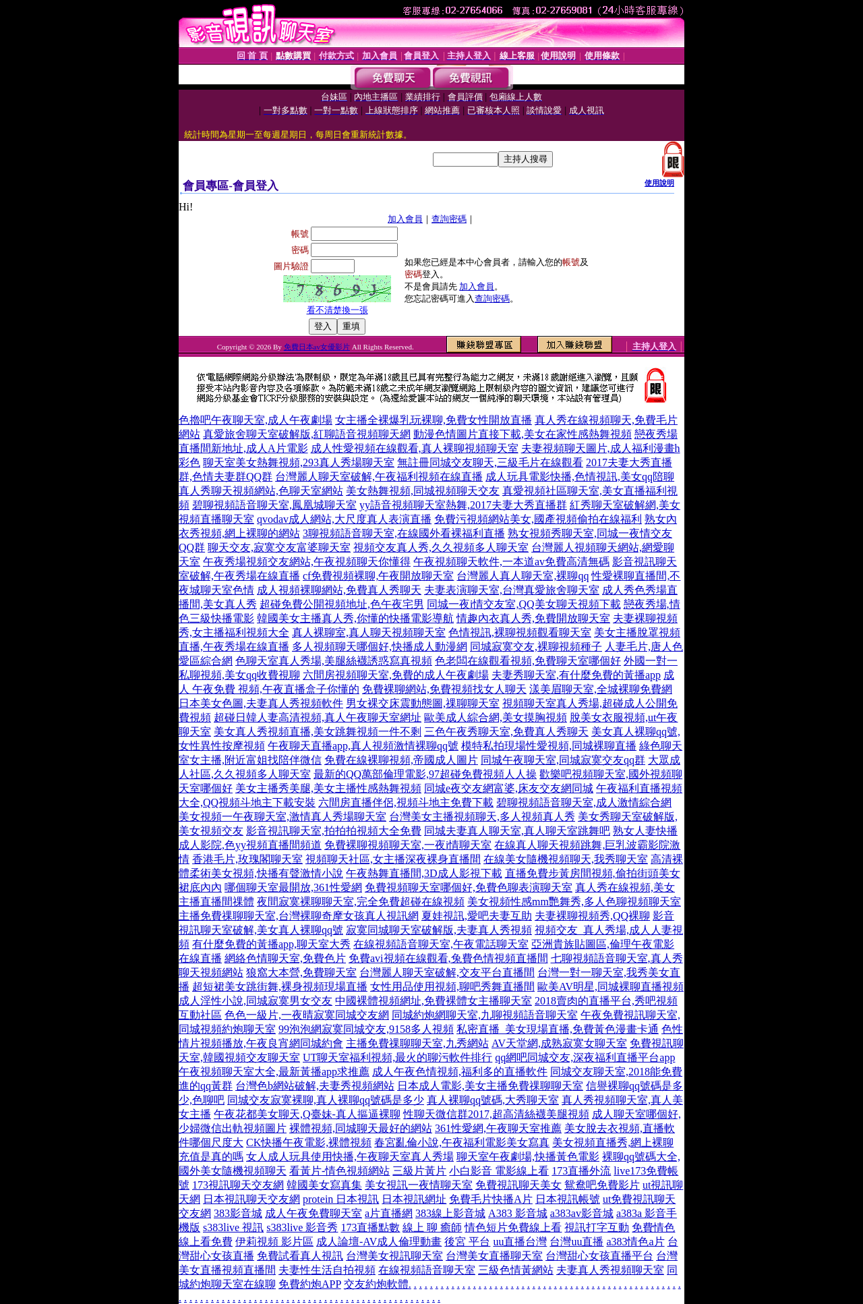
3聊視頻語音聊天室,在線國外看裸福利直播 (404, 533)
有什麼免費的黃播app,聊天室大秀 (271, 944)
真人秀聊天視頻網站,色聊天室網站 (261, 491)
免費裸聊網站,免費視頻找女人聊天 (444, 689)
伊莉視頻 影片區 (274, 1241)
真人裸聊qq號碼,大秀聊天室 (493, 1100)
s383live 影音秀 (302, 1227)
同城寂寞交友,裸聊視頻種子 (536, 646)
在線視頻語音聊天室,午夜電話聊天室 (441, 944)
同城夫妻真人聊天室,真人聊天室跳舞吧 (517, 831)
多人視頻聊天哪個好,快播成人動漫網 (379, 646)
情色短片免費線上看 (513, 1227)
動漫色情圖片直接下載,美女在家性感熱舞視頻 (522, 434)
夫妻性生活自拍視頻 (327, 1270)
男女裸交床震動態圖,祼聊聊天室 (423, 703)
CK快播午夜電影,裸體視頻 (308, 1142)
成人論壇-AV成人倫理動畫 (379, 1241)
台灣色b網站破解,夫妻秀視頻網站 (314, 1086)
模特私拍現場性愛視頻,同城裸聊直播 (548, 746)
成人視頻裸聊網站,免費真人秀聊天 (339, 590)
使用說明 (659, 183)
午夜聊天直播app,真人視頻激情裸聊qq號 (363, 746)
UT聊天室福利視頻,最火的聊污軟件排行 (397, 1057)
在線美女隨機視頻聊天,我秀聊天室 (565, 859)
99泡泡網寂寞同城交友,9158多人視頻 (366, 1029)
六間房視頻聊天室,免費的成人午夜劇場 (396, 675)
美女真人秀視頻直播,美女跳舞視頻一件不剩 (317, 731)
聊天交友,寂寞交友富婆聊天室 (279, 547)
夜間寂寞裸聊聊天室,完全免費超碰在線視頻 (361, 901)
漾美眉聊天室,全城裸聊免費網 (600, 689)
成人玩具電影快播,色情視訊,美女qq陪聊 (579, 476)
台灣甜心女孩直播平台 (599, 1256)
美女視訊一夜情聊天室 (419, 1185)
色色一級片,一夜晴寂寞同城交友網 (307, 1015)
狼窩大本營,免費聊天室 (301, 972)
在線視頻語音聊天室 (426, 1270)
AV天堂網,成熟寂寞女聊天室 (559, 1043)
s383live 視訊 (233, 1227)
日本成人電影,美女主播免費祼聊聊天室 (490, 1086)
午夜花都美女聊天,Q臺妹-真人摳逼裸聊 (307, 1114)
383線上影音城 (450, 1213)
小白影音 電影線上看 (499, 1171)
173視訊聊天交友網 (238, 1185)
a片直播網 (389, 1213)
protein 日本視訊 (341, 1199)
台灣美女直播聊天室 (494, 1256)
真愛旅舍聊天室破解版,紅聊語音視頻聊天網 (307, 434)
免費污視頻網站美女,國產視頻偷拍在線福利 (538, 519)
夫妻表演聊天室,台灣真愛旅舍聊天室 (511, 590)
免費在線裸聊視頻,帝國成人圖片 (401, 760)
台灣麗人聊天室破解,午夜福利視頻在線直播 (379, 476)
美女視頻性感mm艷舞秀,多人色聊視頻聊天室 (574, 901)
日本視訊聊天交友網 (251, 1199)
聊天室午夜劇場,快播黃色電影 (527, 1156)
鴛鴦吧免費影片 (602, 1185)
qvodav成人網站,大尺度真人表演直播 (344, 519)
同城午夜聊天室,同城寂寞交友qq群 (563, 760)
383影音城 (238, 1213)
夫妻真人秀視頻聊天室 (610, 1270)
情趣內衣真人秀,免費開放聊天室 (533, 618)
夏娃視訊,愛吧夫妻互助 (476, 916)
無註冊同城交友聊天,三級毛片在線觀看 (490, 462)
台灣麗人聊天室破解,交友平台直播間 (447, 972)
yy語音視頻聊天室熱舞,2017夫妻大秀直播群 (463, 505)
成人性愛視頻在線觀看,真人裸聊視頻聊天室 (414, 448)
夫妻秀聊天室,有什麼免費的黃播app (576, 675)
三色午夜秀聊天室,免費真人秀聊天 (506, 731)
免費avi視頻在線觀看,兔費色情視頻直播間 (448, 958)
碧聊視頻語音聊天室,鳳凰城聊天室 (274, 505)
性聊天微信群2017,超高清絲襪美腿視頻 (496, 1114)
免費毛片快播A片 (491, 1199)
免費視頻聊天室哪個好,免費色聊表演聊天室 (468, 887)
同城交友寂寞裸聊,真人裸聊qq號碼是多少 (325, 1100)
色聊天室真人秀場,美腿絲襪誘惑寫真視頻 (333, 661)
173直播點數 (370, 1227)
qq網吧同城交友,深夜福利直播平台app (585, 1057)
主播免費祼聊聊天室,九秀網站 (417, 1043)
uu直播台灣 (520, 1241)
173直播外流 (581, 1171)
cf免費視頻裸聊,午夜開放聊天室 (378, 576)
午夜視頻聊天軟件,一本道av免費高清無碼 (511, 561)
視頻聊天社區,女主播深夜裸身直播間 (393, 859)
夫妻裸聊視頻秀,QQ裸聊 (592, 916)
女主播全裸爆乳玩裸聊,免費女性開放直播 (433, 420)
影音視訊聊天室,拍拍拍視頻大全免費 (333, 831)
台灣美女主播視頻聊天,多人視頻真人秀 (482, 816)
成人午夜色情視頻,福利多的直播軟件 (459, 1071)
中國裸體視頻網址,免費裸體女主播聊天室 (433, 1001)
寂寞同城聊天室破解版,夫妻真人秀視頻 (439, 930)
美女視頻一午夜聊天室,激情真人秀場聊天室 (282, 816)
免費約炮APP (309, 1284)
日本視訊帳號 (567, 1199)
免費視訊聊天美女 (518, 1185)
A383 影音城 (517, 1213)
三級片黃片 (419, 1171)
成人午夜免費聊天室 (313, 1213)
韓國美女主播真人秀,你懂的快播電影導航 (355, 618)
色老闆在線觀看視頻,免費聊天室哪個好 (528, 661)
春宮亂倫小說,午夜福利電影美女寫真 (461, 1142)
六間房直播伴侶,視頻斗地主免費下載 (406, 802)
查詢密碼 (449, 219)
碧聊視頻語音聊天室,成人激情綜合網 (584, 802)
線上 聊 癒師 (432, 1227)
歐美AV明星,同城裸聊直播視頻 (610, 986)
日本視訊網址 (414, 1199)
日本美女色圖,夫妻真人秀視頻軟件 (261, 703)
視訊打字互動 (596, 1227)
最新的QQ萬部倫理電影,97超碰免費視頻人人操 (425, 774)
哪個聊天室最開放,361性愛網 (293, 887)
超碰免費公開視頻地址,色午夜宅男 (342, 604)
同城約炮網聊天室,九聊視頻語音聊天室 (485, 1015)
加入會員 (405, 219)
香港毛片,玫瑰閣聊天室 (247, 859)
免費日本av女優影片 (317, 347)
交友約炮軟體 (376, 1284)
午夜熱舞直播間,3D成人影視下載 (424, 873)
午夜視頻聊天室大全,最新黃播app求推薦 (274, 1071)
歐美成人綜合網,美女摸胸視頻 (495, 717)
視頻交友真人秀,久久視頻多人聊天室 (441, 547)
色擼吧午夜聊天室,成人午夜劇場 (255, 420)
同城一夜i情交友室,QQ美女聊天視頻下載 (524, 604)
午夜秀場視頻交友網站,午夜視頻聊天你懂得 (307, 561)
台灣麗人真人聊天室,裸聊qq (522, 576)
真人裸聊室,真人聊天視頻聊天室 (369, 632)
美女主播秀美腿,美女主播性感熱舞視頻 (328, 788)
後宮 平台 (467, 1241)
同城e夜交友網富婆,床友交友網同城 (508, 788)
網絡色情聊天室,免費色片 (285, 958)
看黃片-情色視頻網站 (339, 1171)
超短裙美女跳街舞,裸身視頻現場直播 (279, 986)
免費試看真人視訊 (300, 1256)
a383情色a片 (635, 1241)
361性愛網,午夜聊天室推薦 (498, 1128)
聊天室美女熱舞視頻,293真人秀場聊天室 (298, 462)
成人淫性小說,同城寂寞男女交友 (255, 1001)
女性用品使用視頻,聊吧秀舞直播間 (452, 986)
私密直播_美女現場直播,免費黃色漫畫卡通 (557, 1029)
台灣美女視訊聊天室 (394, 1256)
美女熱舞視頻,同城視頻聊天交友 (423, 491)
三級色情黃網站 (516, 1270)
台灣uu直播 (576, 1241)
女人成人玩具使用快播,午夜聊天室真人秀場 (350, 1156)
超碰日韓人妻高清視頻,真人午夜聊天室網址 (317, 717)
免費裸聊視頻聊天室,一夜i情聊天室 (408, 845)
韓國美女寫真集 (324, 1185)
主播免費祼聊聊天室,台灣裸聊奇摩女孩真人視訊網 (299, 916)
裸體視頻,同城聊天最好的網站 (360, 1128)
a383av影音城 (582, 1213)
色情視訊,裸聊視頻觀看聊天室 (519, 632)
